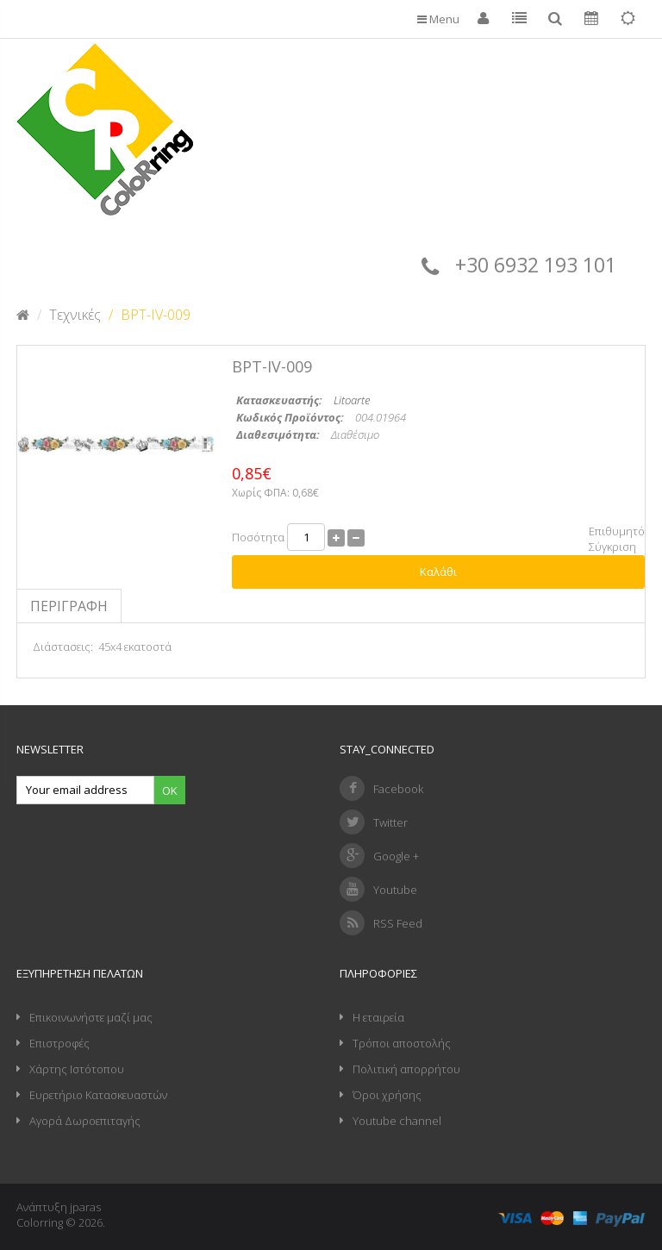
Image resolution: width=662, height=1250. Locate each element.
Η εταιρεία (378, 1017)
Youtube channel (397, 1120)
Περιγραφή (69, 606)
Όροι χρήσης (387, 1095)
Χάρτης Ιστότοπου (76, 1069)
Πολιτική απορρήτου (406, 1069)
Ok (170, 790)
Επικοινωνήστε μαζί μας (91, 1017)
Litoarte (352, 400)
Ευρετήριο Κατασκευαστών (98, 1095)
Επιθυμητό (617, 531)
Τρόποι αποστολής (402, 1043)
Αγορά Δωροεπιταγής (85, 1120)
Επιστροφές (59, 1043)
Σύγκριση (612, 546)
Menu (438, 19)
